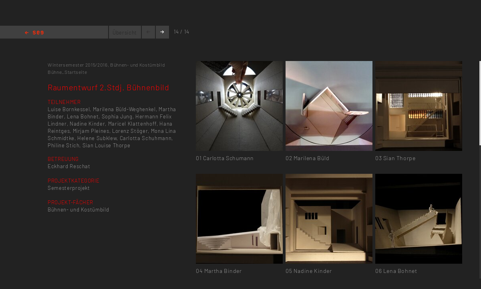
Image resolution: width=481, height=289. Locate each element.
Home (34, 33)
